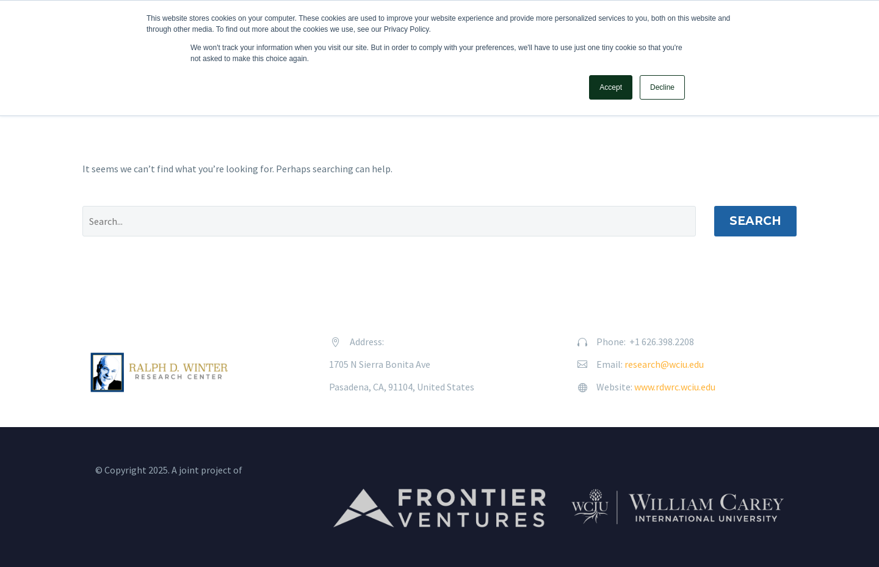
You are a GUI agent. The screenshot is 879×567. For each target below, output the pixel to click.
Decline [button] (662, 87)
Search (755, 221)
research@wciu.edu (664, 364)
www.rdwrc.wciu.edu (674, 387)
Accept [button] (610, 87)
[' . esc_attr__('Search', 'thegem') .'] (389, 221)
